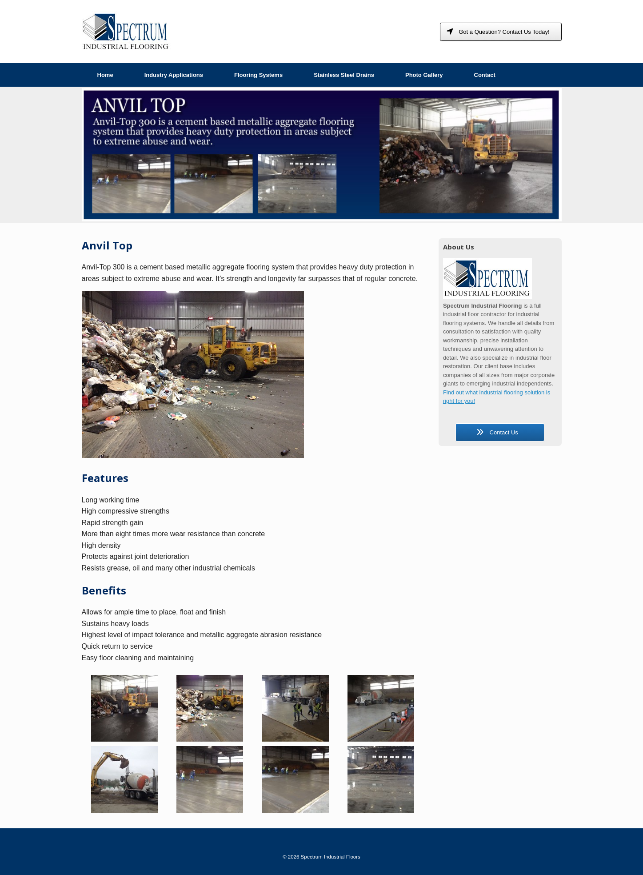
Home (105, 75)
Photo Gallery (424, 75)
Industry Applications (173, 75)
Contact (484, 75)
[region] (322, 154)
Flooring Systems (258, 75)
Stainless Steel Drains (344, 75)
